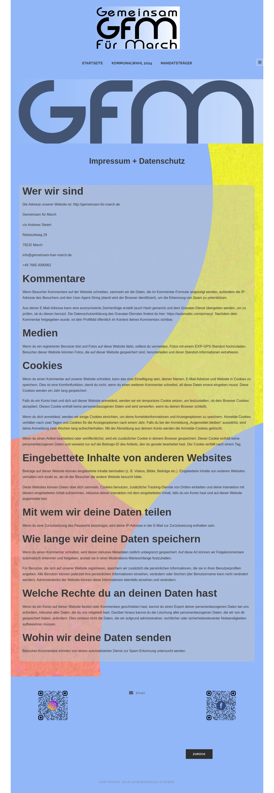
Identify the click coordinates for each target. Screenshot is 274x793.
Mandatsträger (176, 63)
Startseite (92, 63)
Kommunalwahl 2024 (132, 63)
